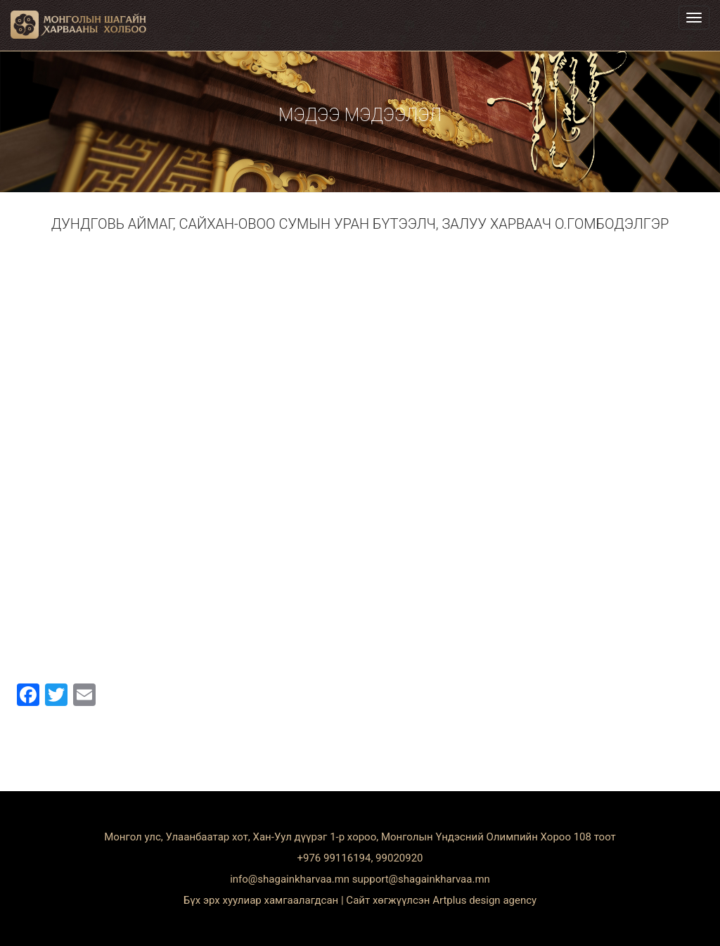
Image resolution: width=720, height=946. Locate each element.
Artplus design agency (484, 900)
